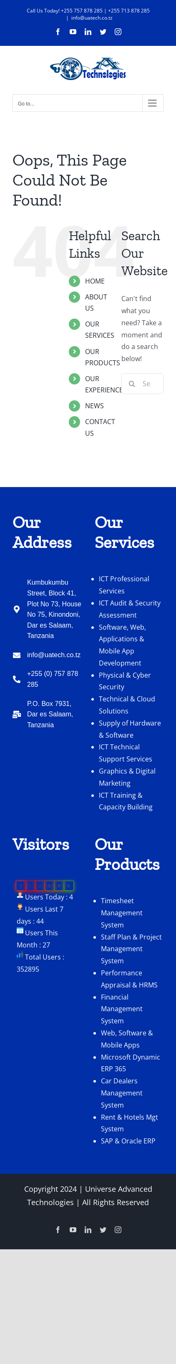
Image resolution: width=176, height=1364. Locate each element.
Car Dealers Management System (122, 1093)
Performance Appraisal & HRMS (129, 979)
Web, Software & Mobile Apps (127, 1039)
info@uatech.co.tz (92, 17)
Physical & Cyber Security (125, 681)
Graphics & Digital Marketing (127, 777)
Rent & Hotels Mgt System (129, 1123)
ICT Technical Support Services (125, 753)
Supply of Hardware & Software (130, 729)
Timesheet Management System (122, 912)
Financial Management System (122, 1009)
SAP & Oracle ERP (128, 1140)
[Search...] (142, 383)
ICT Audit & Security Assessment (130, 609)
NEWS (94, 405)
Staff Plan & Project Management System (131, 949)
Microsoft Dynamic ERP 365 (130, 1063)
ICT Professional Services (124, 584)
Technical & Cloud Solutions (127, 705)
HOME (95, 281)
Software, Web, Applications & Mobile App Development (122, 645)
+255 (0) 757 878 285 (52, 679)
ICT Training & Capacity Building (126, 801)
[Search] (131, 383)
